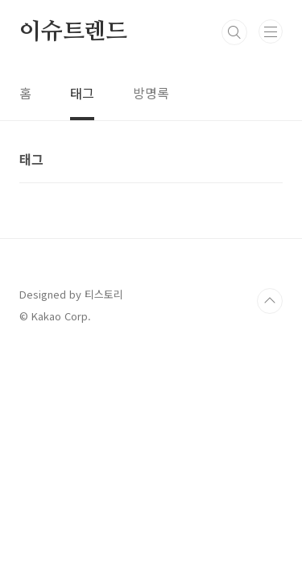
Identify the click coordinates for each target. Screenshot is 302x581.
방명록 (151, 92)
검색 (234, 32)
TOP (270, 301)
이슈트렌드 (73, 32)
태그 (82, 92)
